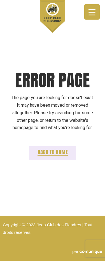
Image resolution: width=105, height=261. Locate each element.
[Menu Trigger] (92, 12)
